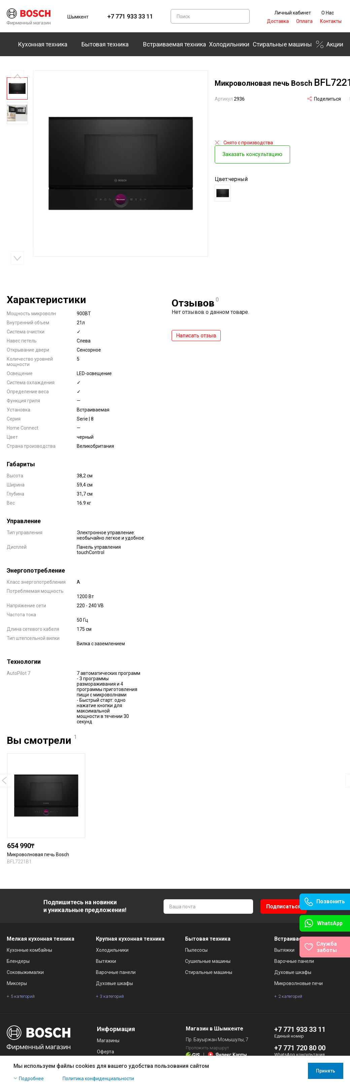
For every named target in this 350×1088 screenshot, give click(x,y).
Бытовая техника (105, 44)
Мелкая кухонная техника (40, 939)
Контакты (331, 21)
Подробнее (31, 1078)
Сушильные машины (208, 961)
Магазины (108, 1040)
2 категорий (290, 996)
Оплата (304, 21)
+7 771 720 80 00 (299, 1048)
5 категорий (23, 996)
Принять (325, 1071)
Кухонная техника (42, 44)
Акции (334, 44)
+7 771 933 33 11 (130, 16)
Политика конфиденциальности (98, 1078)
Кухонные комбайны (29, 950)
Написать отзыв (196, 335)
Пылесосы (196, 950)
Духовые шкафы (114, 983)
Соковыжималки (25, 972)
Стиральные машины (282, 44)
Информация (116, 1028)
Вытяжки (106, 961)
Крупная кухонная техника (130, 939)
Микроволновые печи (298, 983)
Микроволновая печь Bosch (38, 854)
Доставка (278, 21)
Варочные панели (116, 972)
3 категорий (112, 996)
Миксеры (17, 983)
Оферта (105, 1051)
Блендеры (18, 961)
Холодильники (229, 44)
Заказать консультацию (252, 152)
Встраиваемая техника (174, 44)
